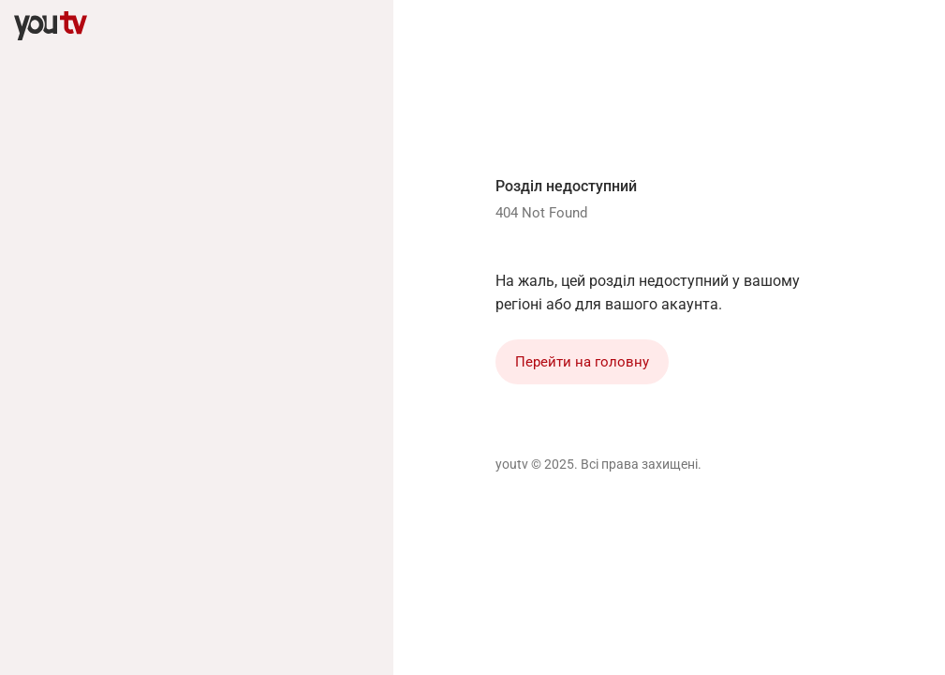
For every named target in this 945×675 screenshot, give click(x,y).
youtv (511, 464)
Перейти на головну (582, 361)
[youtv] (50, 26)
